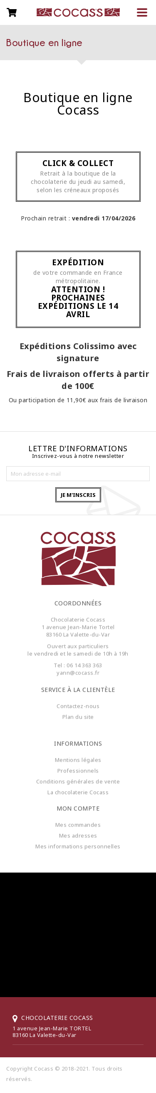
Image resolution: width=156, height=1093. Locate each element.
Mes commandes (78, 821)
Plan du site (78, 713)
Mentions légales (78, 763)
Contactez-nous (78, 703)
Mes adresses (78, 832)
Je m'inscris (78, 495)
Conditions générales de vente (78, 784)
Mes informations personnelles (78, 843)
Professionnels (78, 774)
